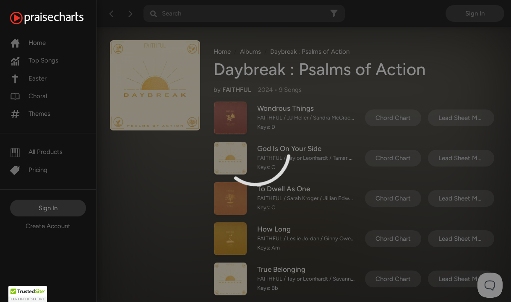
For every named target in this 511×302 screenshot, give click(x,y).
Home (28, 43)
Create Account (48, 226)
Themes (30, 113)
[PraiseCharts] (57, 18)
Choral (28, 96)
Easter (28, 78)
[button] (27, 294)
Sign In (48, 208)
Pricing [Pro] (28, 170)
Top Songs (34, 60)
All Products (36, 152)
